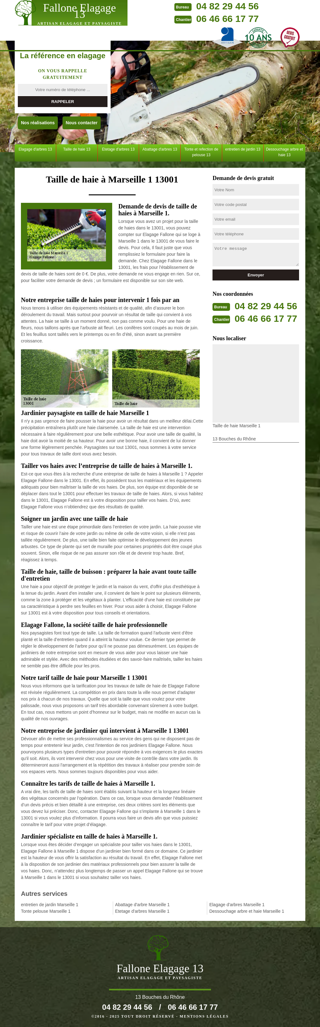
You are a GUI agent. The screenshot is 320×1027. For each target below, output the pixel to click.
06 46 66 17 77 (227, 18)
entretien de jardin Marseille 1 (49, 904)
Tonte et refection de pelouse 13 (201, 152)
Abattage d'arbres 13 (159, 149)
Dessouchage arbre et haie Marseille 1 (246, 911)
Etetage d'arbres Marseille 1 (142, 911)
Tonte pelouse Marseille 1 (46, 911)
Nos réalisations (38, 122)
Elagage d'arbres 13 (35, 149)
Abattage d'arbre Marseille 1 (142, 904)
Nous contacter (82, 122)
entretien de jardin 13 (243, 149)
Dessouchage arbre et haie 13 (284, 152)
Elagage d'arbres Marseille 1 (237, 904)
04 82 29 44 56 (227, 6)
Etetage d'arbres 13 (118, 149)
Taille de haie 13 (76, 149)
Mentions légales (204, 1016)
